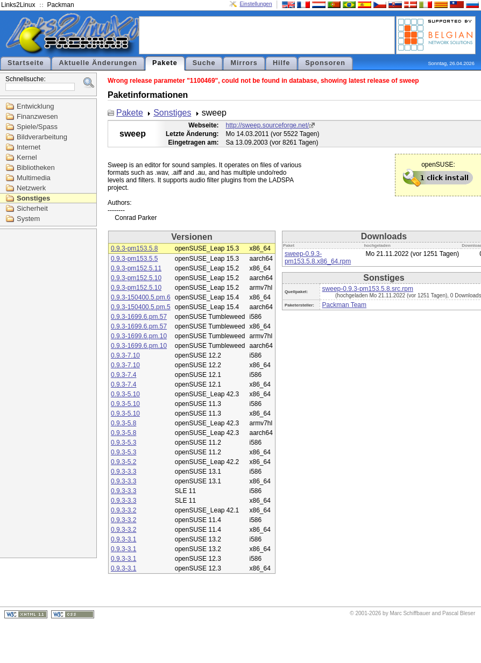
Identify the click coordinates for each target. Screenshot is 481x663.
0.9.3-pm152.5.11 (136, 268)
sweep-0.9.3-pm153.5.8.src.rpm (367, 289)
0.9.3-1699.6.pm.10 (139, 336)
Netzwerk (31, 188)
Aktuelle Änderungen (98, 63)
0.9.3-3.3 (123, 471)
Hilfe (281, 63)
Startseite (26, 63)
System (28, 219)
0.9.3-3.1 (123, 539)
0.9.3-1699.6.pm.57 (139, 316)
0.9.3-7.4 (123, 375)
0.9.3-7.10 (125, 355)
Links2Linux (18, 5)
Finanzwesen (37, 116)
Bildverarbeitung (42, 137)
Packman (60, 5)
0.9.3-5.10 (125, 394)
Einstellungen (255, 4)
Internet (28, 147)
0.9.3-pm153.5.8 (134, 248)
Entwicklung (35, 106)
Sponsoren (325, 63)
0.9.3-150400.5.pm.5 (141, 307)
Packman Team (344, 305)
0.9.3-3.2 (123, 510)
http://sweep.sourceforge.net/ (267, 125)
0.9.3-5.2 (123, 462)
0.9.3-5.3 (123, 442)
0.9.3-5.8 (123, 423)
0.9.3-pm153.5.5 (134, 258)
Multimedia (34, 178)
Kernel (27, 157)
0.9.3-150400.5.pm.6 (141, 297)
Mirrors (243, 63)
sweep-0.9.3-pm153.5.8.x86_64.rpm (318, 257)
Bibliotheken (36, 167)
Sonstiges (33, 198)
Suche (204, 63)
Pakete (165, 63)
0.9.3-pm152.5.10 (136, 278)
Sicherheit (32, 208)
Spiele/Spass (37, 127)
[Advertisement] (267, 34)
